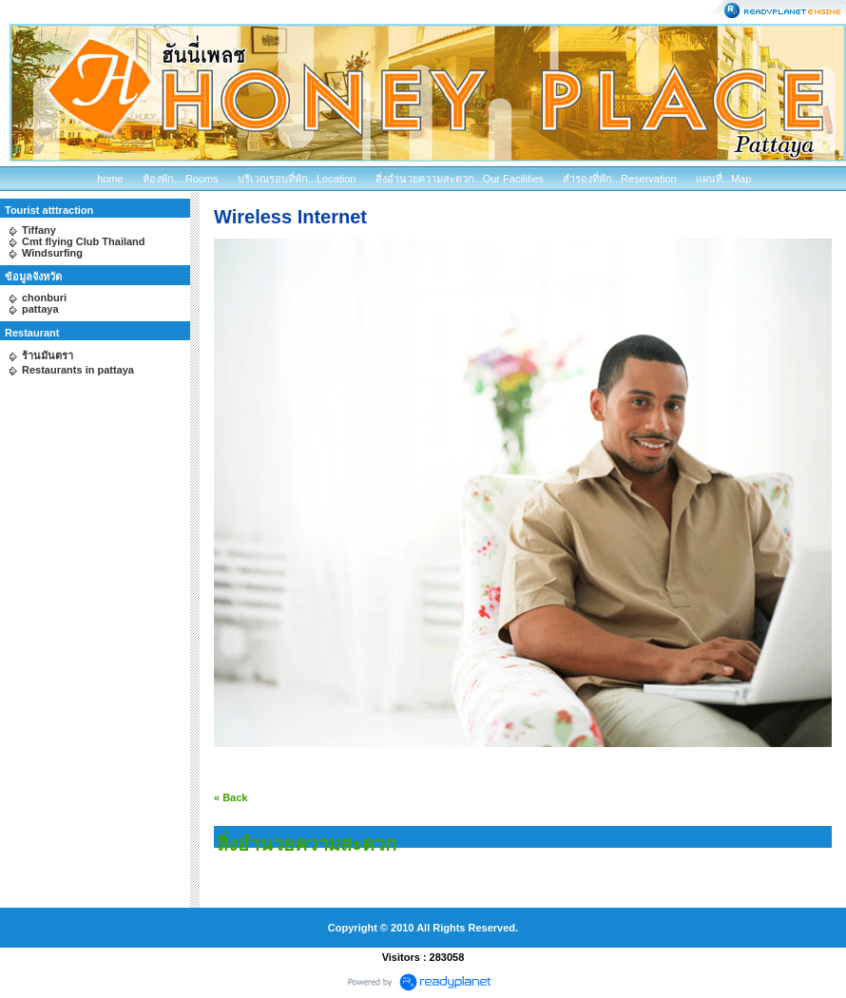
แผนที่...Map (724, 178)
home (110, 178)
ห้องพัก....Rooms (181, 178)
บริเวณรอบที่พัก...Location (297, 178)
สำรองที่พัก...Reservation (620, 178)
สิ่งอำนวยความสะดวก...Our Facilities (459, 178)
